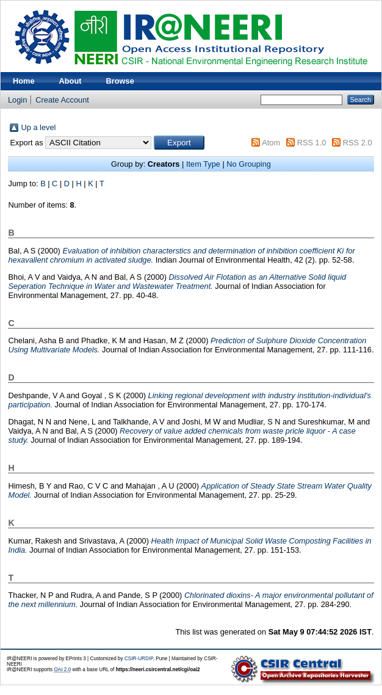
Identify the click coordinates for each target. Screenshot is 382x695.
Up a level (38, 127)
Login (17, 99)
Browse (120, 81)
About (70, 81)
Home (24, 81)
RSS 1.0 (311, 142)
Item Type (203, 164)
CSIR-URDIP (138, 658)
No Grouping (248, 164)
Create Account (62, 99)
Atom (271, 142)
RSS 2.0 (357, 142)
